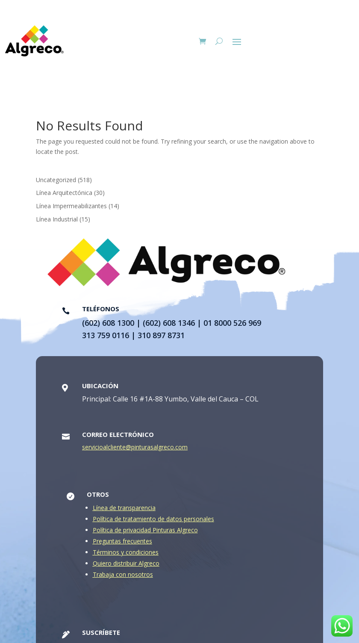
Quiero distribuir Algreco (126, 566)
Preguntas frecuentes (122, 544)
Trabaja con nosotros (123, 577)
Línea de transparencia (124, 510)
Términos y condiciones (126, 555)
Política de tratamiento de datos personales (153, 521)
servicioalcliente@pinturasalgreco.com (135, 449)
